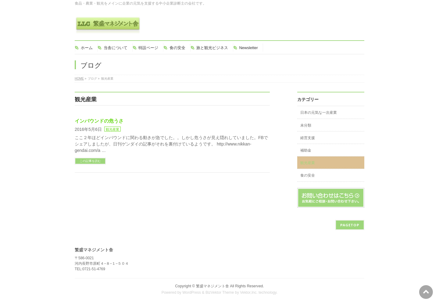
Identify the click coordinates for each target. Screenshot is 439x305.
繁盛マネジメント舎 (212, 286)
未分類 (305, 125)
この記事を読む (90, 161)
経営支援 (307, 138)
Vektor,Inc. (249, 292)
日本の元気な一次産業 (318, 112)
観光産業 (112, 129)
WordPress (191, 292)
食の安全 (307, 175)
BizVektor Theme (219, 292)
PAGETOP (349, 225)
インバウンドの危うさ (99, 121)
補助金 (305, 150)
